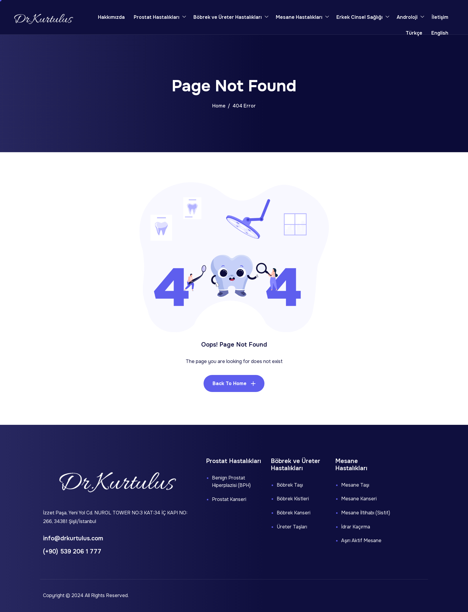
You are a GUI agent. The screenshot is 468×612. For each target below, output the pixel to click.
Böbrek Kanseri (293, 513)
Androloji (410, 17)
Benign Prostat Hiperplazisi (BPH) (231, 482)
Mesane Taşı (355, 485)
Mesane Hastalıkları (302, 17)
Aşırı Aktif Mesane (361, 540)
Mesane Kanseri (359, 499)
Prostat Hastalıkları (160, 17)
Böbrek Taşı (290, 485)
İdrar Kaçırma (355, 527)
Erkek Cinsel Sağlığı (362, 17)
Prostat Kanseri (229, 499)
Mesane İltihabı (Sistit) (365, 513)
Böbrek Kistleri (293, 499)
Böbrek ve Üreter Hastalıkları (230, 17)
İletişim (440, 17)
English (439, 33)
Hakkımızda (111, 17)
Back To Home (230, 383)
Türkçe (414, 33)
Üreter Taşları (292, 527)
